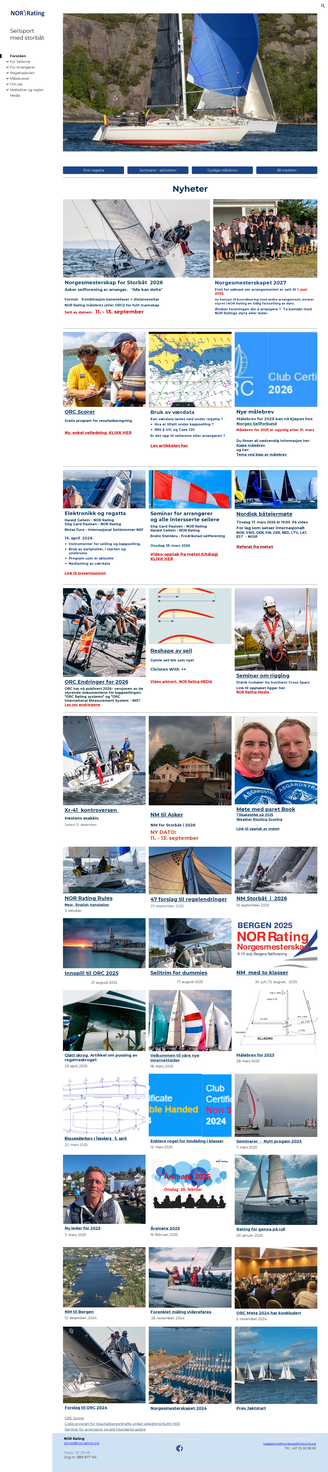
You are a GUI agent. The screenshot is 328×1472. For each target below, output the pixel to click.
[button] (323, 6)
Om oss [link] (16, 84)
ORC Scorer (74, 1418)
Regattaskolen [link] (22, 73)
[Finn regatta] (93, 170)
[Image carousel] (190, 82)
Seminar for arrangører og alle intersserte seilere (105, 1429)
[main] (190, 188)
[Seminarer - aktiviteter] (158, 170)
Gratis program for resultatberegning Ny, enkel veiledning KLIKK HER (122, 1424)
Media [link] (15, 96)
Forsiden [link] (18, 56)
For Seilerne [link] (20, 62)
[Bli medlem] (286, 170)
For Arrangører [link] (22, 67)
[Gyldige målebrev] (222, 170)
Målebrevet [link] (19, 79)
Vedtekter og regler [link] (27, 90)
